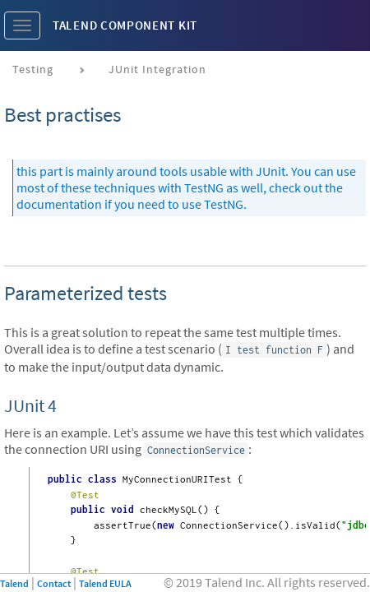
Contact (54, 583)
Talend (14, 583)
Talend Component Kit (125, 25)
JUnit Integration (157, 69)
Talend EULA (105, 583)
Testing (32, 69)
